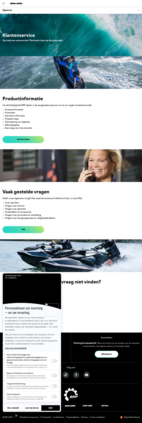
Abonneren (106, 354)
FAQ (23, 229)
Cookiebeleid (58, 417)
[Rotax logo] (105, 406)
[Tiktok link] (66, 375)
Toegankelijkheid (72, 417)
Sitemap (84, 417)
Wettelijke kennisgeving (29, 417)
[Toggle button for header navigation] (3, 3)
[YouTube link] (86, 375)
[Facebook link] (76, 375)
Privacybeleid (46, 417)
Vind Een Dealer (23, 139)
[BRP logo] (71, 395)
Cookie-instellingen (97, 417)
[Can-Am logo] (87, 406)
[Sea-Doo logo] (16, 3)
